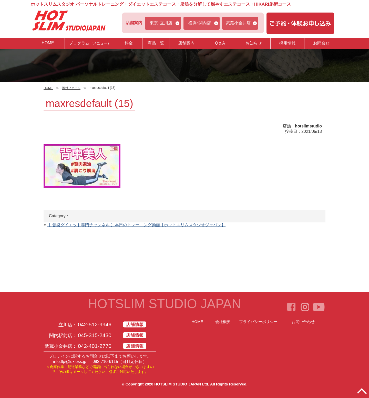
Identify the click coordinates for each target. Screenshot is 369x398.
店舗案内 (186, 43)
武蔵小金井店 (238, 23)
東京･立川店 (161, 23)
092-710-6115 (105, 361)
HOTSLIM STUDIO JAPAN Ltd (181, 384)
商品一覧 (156, 43)
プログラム (90, 43)
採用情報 (287, 43)
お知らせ (253, 43)
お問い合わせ (303, 321)
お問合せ (321, 43)
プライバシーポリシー (258, 321)
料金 (129, 43)
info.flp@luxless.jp (69, 361)
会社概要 (223, 321)
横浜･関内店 (199, 23)
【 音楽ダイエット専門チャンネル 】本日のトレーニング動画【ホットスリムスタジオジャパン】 (136, 225)
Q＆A (220, 43)
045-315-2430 (94, 335)
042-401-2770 (94, 346)
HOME (48, 43)
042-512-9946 (94, 324)
